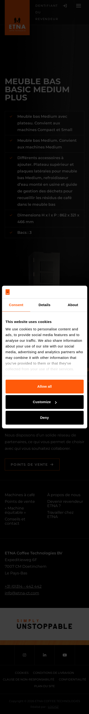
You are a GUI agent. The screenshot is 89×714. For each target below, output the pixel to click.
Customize (44, 402)
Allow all (44, 386)
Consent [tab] (16, 305)
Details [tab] (45, 305)
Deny (44, 418)
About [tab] (73, 305)
